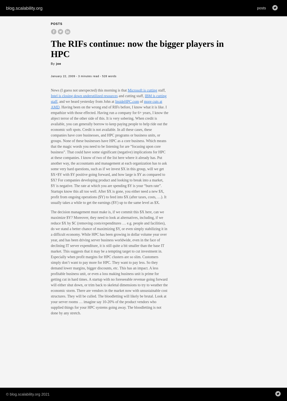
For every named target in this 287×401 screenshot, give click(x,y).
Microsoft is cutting (142, 90)
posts (261, 8)
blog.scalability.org (24, 8)
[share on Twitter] (61, 33)
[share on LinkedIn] (67, 33)
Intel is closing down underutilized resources (84, 96)
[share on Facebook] (54, 33)
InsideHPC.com (127, 101)
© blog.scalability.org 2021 (28, 394)
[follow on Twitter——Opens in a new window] (276, 8)
